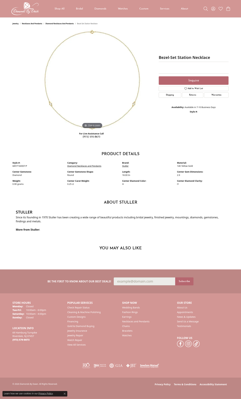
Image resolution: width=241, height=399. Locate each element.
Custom (143, 8)
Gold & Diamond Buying (80, 326)
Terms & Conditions (185, 384)
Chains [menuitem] (126, 326)
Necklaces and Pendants (32, 23)
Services (164, 8)
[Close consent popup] (65, 394)
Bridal (79, 8)
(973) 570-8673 (91, 137)
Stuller (125, 165)
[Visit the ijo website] (100, 366)
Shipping (170, 95)
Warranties (216, 95)
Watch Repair (74, 340)
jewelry (15, 23)
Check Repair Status (78, 307)
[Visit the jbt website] (131, 366)
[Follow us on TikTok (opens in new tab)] (196, 343)
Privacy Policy (163, 384)
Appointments (185, 312)
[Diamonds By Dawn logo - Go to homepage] (25, 8)
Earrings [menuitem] (126, 316)
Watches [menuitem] (127, 335)
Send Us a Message (188, 321)
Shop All (59, 8)
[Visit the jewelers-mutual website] (149, 366)
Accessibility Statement (213, 384)
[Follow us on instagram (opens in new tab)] (188, 343)
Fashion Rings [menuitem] (130, 312)
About (184, 8)
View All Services (76, 344)
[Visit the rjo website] (86, 366)
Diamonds (100, 8)
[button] (206, 8)
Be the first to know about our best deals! (79, 281)
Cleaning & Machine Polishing (84, 312)
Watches (123, 8)
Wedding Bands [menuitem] (131, 307)
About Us (182, 307)
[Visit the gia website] (116, 366)
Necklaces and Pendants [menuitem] (135, 321)
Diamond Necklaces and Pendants (60, 23)
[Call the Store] (21, 339)
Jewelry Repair (75, 335)
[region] (92, 79)
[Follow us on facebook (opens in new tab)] (180, 343)
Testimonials (184, 326)
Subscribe (184, 281)
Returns (192, 95)
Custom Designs (76, 316)
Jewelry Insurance (77, 330)
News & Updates (186, 316)
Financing (72, 321)
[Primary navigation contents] (121, 8)
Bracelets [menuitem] (127, 330)
